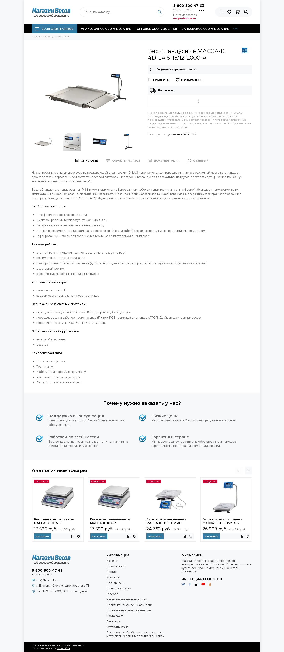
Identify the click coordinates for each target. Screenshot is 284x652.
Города (111, 572)
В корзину (42, 536)
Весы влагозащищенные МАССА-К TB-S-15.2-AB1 (166, 521)
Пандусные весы (173, 134)
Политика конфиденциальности (129, 605)
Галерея (112, 594)
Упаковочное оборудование (106, 29)
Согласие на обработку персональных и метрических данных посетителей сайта (135, 634)
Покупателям (115, 566)
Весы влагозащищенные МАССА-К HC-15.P (54, 521)
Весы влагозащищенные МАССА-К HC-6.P (110, 521)
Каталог (112, 561)
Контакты (113, 577)
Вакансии (113, 621)
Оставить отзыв (117, 627)
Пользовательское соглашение (128, 610)
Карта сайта (114, 616)
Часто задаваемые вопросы (126, 599)
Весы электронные (54, 29)
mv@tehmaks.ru (48, 580)
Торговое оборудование (156, 29)
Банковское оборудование (205, 29)
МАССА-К (190, 134)
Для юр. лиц (114, 583)
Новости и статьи (118, 588)
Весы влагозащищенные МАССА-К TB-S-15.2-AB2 (223, 521)
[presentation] (239, 470)
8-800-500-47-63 (188, 6)
